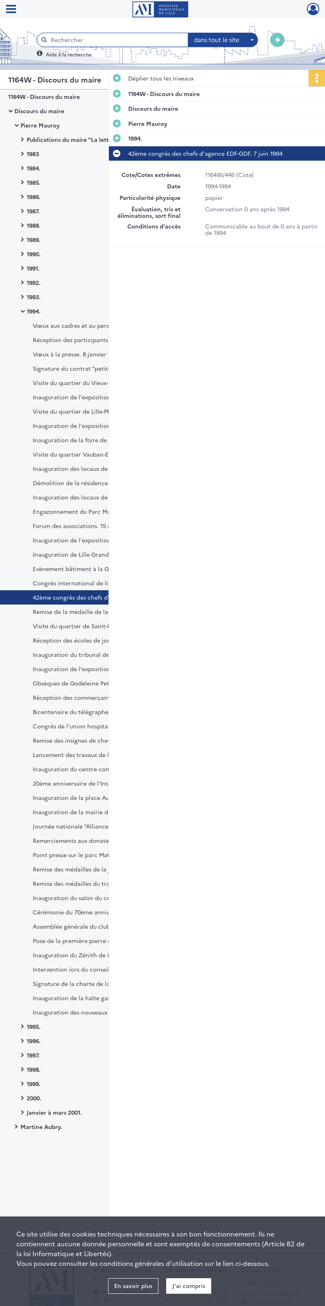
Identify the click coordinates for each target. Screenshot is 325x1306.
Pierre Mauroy (40, 125)
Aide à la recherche (69, 54)
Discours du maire (39, 111)
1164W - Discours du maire (44, 96)
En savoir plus (133, 1285)
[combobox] (223, 40)
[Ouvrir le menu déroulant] (11, 10)
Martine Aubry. (41, 1126)
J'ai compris (188, 1285)
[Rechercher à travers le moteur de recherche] (117, 40)
